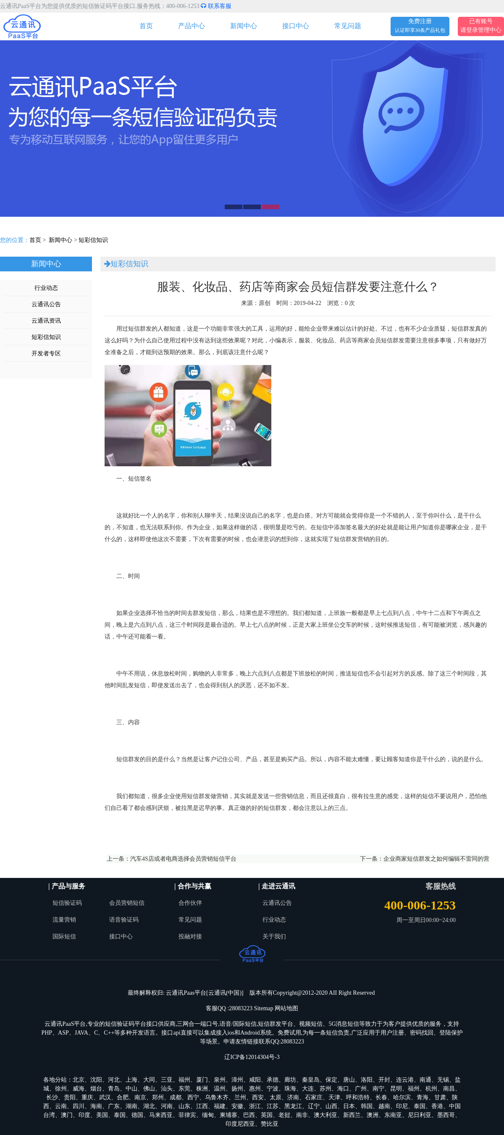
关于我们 (274, 936)
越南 (384, 1106)
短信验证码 (67, 903)
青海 (422, 1097)
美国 (102, 1115)
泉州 (220, 1080)
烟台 (96, 1088)
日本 (349, 1106)
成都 (175, 1097)
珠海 (290, 1088)
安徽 (237, 1106)
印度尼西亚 (240, 1124)
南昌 (449, 1088)
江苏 (272, 1106)
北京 (78, 1080)
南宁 (378, 1088)
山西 (331, 1106)
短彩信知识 (93, 240)
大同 (149, 1080)
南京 (140, 1097)
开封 (384, 1080)
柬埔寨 (228, 1115)
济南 (293, 1097)
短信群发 (140, 329)
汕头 (167, 1088)
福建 (220, 1106)
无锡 (443, 1080)
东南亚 (393, 1115)
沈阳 (96, 1080)
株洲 (202, 1088)
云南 (61, 1106)
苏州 (325, 1088)
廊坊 (290, 1080)
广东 (114, 1106)
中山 (131, 1088)
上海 (131, 1080)
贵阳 (70, 1097)
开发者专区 (46, 353)
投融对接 (190, 936)
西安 (258, 1097)
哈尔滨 (402, 1097)
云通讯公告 (46, 304)
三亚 (167, 1080)
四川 (78, 1106)
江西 (202, 1106)
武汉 (105, 1097)
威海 (78, 1088)
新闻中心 (243, 25)
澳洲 (372, 1115)
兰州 (240, 1097)
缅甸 (208, 1115)
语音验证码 (124, 920)
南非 (302, 1115)
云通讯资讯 (46, 321)
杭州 (431, 1088)
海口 (343, 1088)
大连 (308, 1088)
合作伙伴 (190, 903)
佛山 (149, 1088)
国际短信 (64, 936)
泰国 (419, 1106)
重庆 (87, 1097)
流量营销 (64, 920)
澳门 (67, 1115)
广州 (361, 1088)
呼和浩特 (358, 1097)
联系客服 (216, 6)
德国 (137, 1115)
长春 (381, 1097)
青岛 (114, 1088)
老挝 (284, 1115)
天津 (334, 1097)
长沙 (52, 1097)
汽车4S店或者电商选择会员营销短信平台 (183, 859)
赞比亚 (269, 1124)
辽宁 (314, 1106)
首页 (146, 25)
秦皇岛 (311, 1080)
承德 (272, 1080)
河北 (114, 1080)
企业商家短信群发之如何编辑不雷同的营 (436, 859)
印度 (84, 1115)
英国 (267, 1115)
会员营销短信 (126, 903)
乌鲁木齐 (216, 1097)
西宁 (193, 1097)
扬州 (237, 1088)
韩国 (367, 1106)
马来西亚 (161, 1115)
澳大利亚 (325, 1115)
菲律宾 (187, 1115)
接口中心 (295, 25)
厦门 (202, 1080)
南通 (425, 1080)
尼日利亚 (419, 1115)
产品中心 (191, 25)
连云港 (405, 1080)
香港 (437, 1106)
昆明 (396, 1088)
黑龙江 (293, 1106)
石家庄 (314, 1097)
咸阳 (255, 1080)
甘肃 (440, 1097)
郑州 (158, 1097)
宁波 (272, 1088)
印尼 (402, 1106)
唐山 (349, 1080)
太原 (275, 1097)
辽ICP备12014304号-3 (251, 1057)
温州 (220, 1088)
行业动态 (46, 288)
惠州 (255, 1088)
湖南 (131, 1106)
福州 (184, 1080)
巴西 (249, 1115)
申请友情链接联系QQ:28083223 (263, 1041)
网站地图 (286, 1008)
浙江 (255, 1106)
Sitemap (263, 1008)
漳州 (237, 1080)
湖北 (149, 1106)
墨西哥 (446, 1115)
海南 (96, 1106)
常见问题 (347, 25)
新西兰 (352, 1115)
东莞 (184, 1088)
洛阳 (367, 1080)
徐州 (61, 1088)
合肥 (123, 1097)
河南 (167, 1106)
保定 (331, 1080)
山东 (184, 1106)
